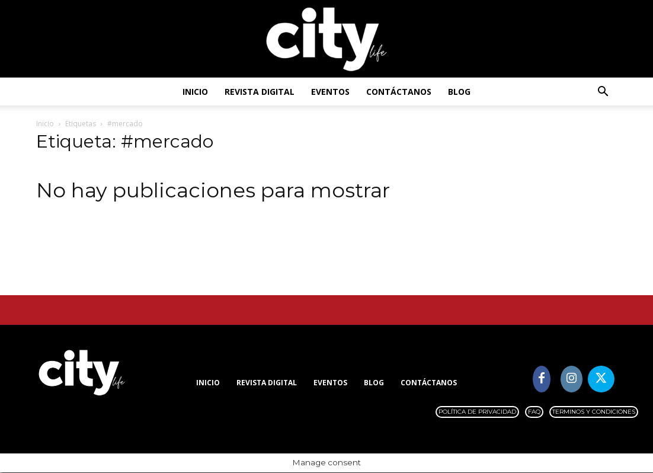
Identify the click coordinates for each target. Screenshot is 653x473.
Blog (459, 91)
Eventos (330, 91)
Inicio (195, 91)
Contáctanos (398, 91)
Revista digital (260, 91)
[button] (602, 92)
